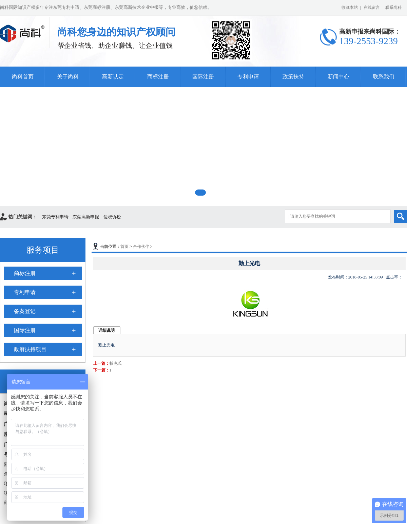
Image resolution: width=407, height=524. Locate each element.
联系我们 (383, 76)
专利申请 (248, 76)
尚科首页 (23, 76)
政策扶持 (293, 76)
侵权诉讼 (112, 216)
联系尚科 (393, 7)
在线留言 (372, 7)
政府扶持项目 (30, 349)
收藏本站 (350, 7)
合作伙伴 (141, 246)
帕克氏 (116, 363)
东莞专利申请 (55, 216)
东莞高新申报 (86, 216)
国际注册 (203, 76)
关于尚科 (68, 76)
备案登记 (25, 311)
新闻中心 (338, 76)
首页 (124, 246)
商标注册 (158, 76)
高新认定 (113, 76)
